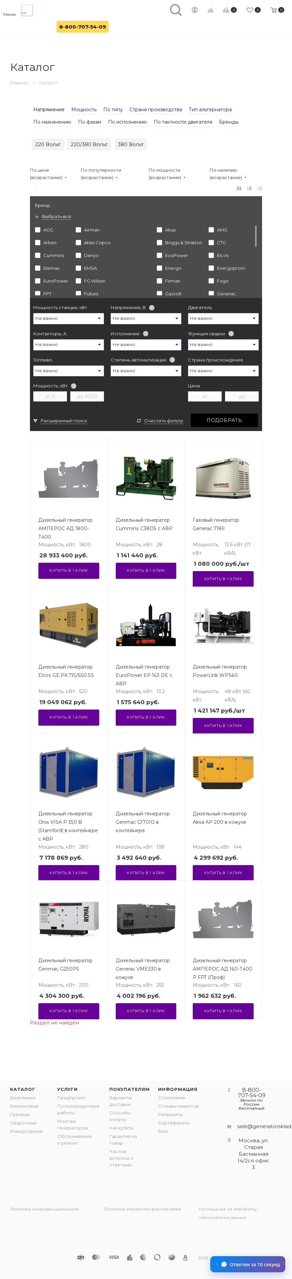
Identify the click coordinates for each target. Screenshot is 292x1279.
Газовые (20, 1114)
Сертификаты (174, 1122)
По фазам (89, 122)
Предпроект (71, 1097)
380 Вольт (131, 144)
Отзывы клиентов (178, 1106)
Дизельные (23, 1097)
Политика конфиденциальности (44, 1208)
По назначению (52, 122)
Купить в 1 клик (68, 570)
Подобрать (224, 420)
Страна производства (156, 109)
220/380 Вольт (89, 144)
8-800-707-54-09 (82, 27)
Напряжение (49, 109)
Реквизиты (170, 1114)
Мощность (84, 109)
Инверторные (26, 1131)
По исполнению (127, 122)
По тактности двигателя (183, 122)
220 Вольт (48, 144)
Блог (163, 1131)
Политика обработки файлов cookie (142, 1208)
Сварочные (23, 1122)
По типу (113, 109)
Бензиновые (24, 1106)
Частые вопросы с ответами (121, 1158)
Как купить (121, 1128)
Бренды (229, 122)
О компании (171, 1097)
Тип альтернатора (210, 109)
